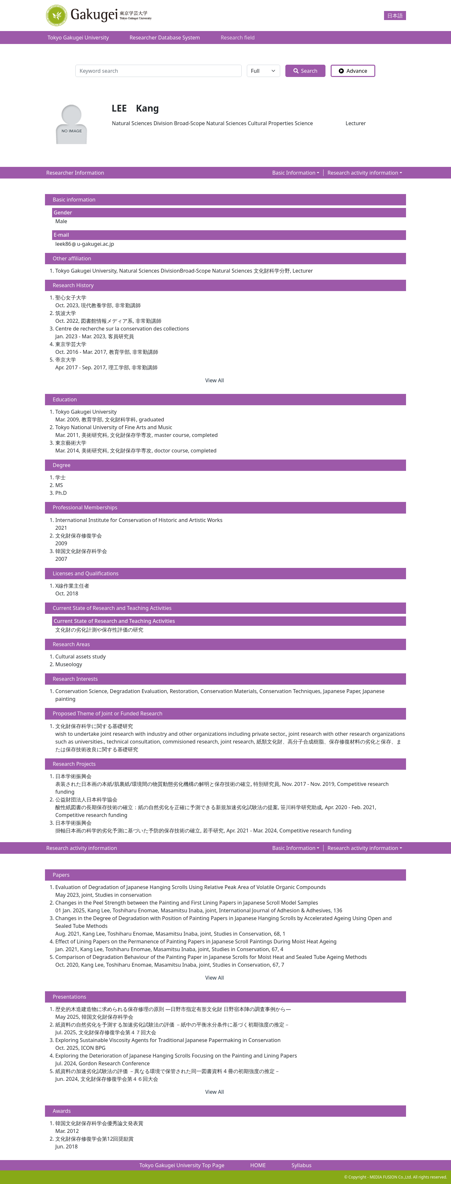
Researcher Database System (164, 37)
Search (305, 70)
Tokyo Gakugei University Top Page (182, 1165)
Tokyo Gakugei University (78, 37)
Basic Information (294, 172)
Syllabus (302, 1165)
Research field (238, 37)
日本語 (395, 15)
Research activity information (362, 172)
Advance (353, 70)
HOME (258, 1165)
